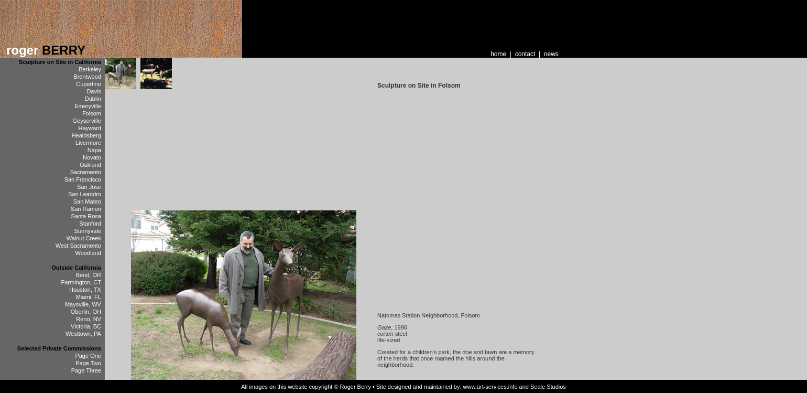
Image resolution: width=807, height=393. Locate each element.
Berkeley (90, 69)
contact (525, 54)
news (551, 54)
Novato (92, 157)
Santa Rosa (86, 216)
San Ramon (86, 209)
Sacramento (85, 172)
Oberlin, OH (86, 312)
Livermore (88, 143)
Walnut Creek (84, 238)
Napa (94, 150)
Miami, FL (88, 297)
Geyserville (87, 121)
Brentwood (87, 76)
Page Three (86, 370)
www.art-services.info (490, 387)
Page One (88, 356)
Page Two (88, 363)
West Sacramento (78, 245)
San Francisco (82, 179)
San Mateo (87, 201)
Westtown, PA (83, 334)
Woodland (88, 253)
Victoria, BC (86, 326)
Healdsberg (86, 135)
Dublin (93, 98)
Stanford (90, 223)
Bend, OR (88, 275)
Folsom (91, 113)
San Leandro (84, 194)
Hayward (90, 128)
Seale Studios (548, 387)
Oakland (90, 165)
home (498, 54)
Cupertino (88, 84)
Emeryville (87, 106)
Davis (93, 91)
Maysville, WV (83, 304)
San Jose (89, 187)
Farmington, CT (81, 282)
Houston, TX (85, 289)
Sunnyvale (87, 231)
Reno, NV (88, 319)
